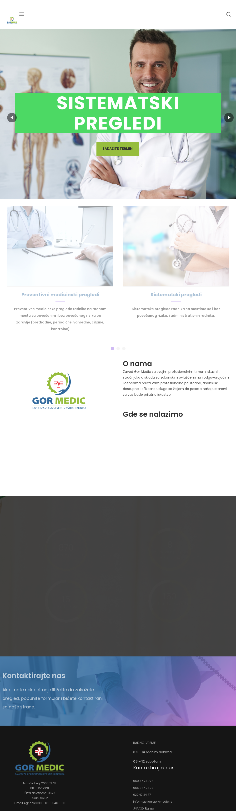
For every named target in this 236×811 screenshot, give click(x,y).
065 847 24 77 (143, 788)
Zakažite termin (117, 148)
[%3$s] (177, 455)
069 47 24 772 (143, 781)
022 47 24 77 (142, 795)
